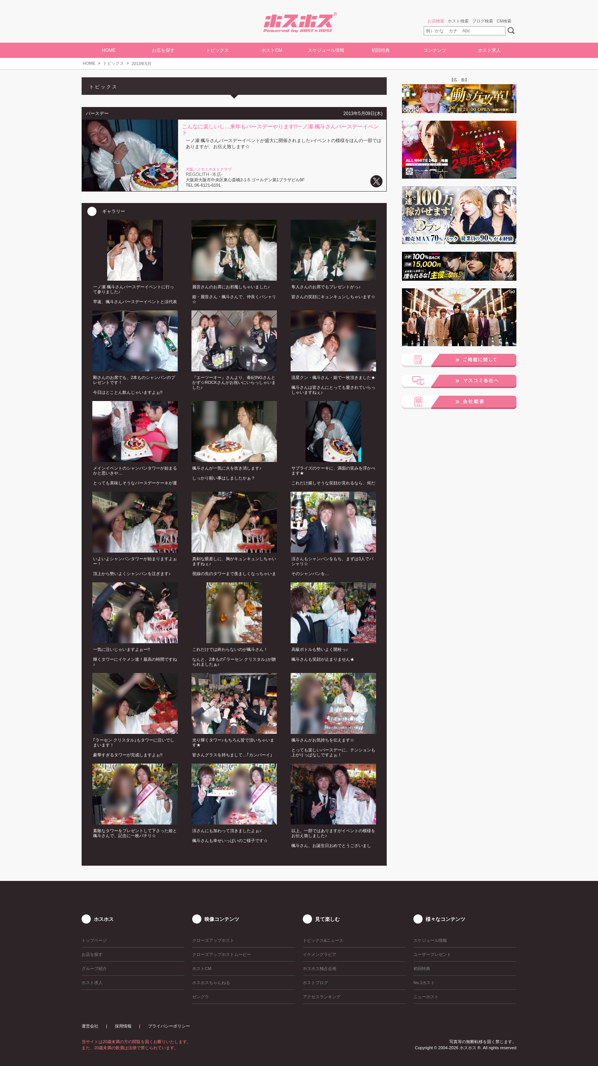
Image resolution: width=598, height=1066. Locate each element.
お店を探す (163, 50)
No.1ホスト (424, 982)
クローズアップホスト (213, 940)
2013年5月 (142, 63)
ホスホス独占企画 (319, 968)
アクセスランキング (322, 996)
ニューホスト (426, 996)
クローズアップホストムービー (221, 954)
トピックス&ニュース (323, 940)
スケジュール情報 (326, 50)
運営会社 (90, 1026)
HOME (109, 50)
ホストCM (271, 50)
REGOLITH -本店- (204, 174)
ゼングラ (200, 996)
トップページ (94, 940)
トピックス (113, 63)
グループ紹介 (94, 968)
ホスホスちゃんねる (211, 982)
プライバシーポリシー (169, 1026)
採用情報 (123, 1026)
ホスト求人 (489, 50)
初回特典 (380, 50)
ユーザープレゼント (432, 954)
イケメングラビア (319, 954)
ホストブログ (315, 982)
